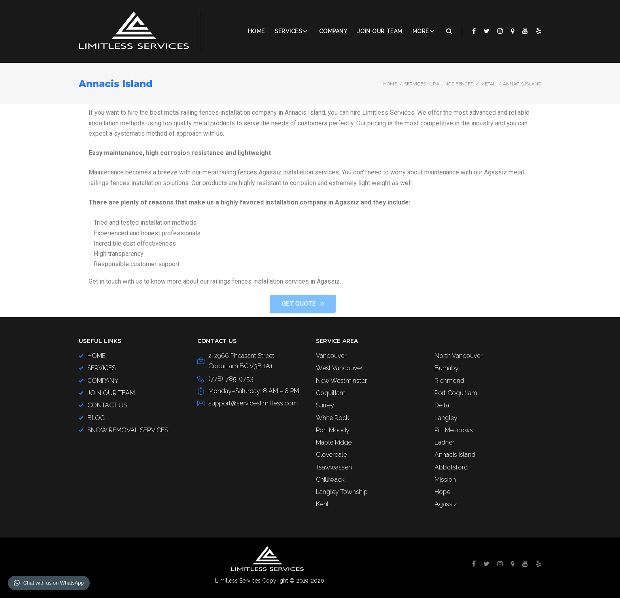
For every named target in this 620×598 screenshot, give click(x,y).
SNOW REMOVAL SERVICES (127, 430)
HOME (96, 356)
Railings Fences (453, 84)
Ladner (444, 442)
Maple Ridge (334, 442)
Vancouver (331, 356)
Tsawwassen (334, 467)
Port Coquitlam (456, 393)
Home (256, 31)
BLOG (96, 418)
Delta (442, 405)
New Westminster (341, 380)
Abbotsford (451, 467)
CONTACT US (107, 405)
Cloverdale (331, 454)
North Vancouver (458, 356)
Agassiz (446, 504)
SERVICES (415, 84)
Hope (442, 492)
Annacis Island (455, 454)
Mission (445, 479)
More (420, 31)
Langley (446, 418)
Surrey (325, 405)
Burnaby (447, 368)
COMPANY (333, 31)
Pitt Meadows (454, 430)
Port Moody (333, 430)
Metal (488, 84)
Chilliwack (330, 479)
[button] (397, 304)
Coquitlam (331, 393)
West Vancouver (339, 368)
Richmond (449, 380)
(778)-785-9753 (230, 378)
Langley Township (342, 492)
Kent (322, 504)
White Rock (332, 418)
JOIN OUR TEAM (379, 31)
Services (288, 31)
